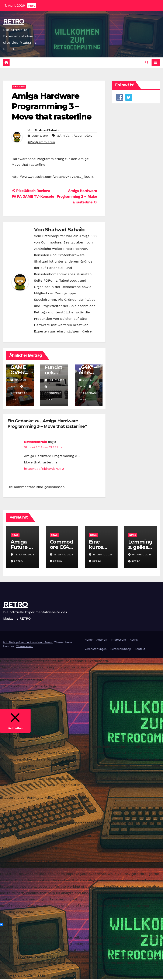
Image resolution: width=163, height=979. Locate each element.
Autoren (101, 639)
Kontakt (140, 649)
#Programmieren (41, 142)
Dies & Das (19, 86)
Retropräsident (19, 393)
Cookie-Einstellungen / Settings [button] (30, 686)
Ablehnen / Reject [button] (15, 699)
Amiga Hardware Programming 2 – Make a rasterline (77, 196)
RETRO (13, 21)
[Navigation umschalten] (155, 62)
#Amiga (63, 136)
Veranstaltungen (96, 649)
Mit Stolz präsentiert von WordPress (28, 642)
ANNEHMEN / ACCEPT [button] (19, 693)
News (15, 535)
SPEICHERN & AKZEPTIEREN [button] (23, 976)
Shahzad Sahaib (46, 130)
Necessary (14, 925)
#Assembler (81, 136)
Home (89, 639)
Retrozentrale (35, 442)
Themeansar (24, 646)
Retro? (134, 639)
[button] (146, 63)
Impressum (118, 639)
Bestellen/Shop (120, 649)
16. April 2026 (24, 554)
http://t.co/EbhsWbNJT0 (44, 469)
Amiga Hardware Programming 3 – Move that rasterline (51, 106)
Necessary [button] (8, 918)
